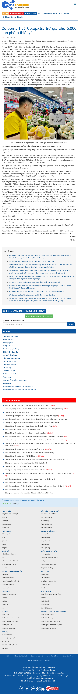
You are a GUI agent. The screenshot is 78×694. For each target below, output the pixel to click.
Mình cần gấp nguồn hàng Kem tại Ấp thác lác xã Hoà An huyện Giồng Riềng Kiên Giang (37, 409)
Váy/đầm (4, 544)
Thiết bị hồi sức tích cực (9, 628)
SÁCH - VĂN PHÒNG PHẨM (12, 571)
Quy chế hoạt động (52, 656)
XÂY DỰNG (6, 592)
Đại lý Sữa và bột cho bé (9, 554)
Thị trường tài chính (10, 336)
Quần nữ (4, 541)
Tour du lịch (5, 641)
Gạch (3, 608)
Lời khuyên (7, 383)
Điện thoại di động (46, 517)
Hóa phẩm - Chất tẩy (47, 568)
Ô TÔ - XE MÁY (46, 571)
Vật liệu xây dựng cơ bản (9, 594)
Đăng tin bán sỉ (30, 13)
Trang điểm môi (45, 544)
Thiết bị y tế (5, 614)
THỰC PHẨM (6, 511)
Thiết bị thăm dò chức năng (10, 621)
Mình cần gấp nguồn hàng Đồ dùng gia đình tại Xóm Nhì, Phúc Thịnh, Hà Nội (30, 479)
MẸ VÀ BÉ (5, 551)
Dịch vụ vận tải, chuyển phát (10, 638)
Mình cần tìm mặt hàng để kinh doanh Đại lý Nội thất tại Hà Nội (26, 489)
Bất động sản (8, 343)
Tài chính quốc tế (9, 361)
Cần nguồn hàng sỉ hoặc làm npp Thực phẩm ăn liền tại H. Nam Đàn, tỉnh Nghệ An (32, 422)
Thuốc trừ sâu (45, 604)
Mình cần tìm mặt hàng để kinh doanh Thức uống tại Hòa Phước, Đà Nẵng (29, 452)
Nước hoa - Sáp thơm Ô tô (48, 581)
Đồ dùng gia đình (46, 554)
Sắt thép (4, 601)
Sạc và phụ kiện (45, 584)
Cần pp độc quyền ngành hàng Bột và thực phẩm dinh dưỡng (29, 433)
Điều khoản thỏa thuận (20, 656)
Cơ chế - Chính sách (10, 355)
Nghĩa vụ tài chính (9, 374)
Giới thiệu (7, 656)
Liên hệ (47, 660)
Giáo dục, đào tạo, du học (9, 645)
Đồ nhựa (43, 561)
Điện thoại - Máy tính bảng (48, 514)
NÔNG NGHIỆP (46, 592)
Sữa (3, 557)
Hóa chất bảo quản (46, 608)
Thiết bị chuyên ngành (47, 614)
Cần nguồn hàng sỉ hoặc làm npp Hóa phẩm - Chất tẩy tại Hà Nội (26, 463)
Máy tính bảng (45, 520)
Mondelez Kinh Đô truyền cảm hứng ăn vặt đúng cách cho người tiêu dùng (35, 282)
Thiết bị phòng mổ (7, 625)
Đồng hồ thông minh (47, 524)
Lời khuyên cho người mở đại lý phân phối (18, 386)
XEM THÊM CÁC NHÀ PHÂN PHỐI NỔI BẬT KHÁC (39, 316)
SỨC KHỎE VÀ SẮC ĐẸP (49, 531)
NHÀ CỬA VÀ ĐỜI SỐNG (49, 551)
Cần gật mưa (44, 588)
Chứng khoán (8, 339)
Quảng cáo (5, 648)
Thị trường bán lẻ (9, 364)
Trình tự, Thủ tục (9, 371)
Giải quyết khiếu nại (67, 656)
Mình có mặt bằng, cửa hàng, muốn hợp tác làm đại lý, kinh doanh (30, 405)
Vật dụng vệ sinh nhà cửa (48, 564)
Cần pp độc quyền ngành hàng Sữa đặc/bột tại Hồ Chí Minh (28, 449)
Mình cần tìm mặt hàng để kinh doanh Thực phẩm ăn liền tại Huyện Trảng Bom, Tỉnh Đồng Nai (36, 419)
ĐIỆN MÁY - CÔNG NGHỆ (50, 511)
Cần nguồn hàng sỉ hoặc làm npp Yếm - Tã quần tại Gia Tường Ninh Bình (29, 493)
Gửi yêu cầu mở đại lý (47, 14)
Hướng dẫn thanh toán (35, 660)
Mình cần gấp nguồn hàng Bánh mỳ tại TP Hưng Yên (22, 429)
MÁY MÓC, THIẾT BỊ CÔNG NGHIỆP (53, 612)
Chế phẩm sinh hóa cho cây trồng (51, 594)
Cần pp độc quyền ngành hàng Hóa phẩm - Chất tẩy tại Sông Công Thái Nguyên (34, 416)
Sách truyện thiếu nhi (8, 584)
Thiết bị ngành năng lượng (48, 628)
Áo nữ (3, 537)
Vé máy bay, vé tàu (7, 634)
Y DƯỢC (5, 612)
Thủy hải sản (5, 527)
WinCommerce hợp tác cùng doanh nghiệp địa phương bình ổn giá (32, 295)
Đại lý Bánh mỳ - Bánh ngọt (10, 514)
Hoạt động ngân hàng (11, 349)
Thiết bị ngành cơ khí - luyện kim (50, 621)
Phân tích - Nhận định (11, 352)
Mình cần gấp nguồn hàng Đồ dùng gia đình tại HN (21, 482)
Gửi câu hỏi (64, 14)
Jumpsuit (4, 548)
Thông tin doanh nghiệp (11, 358)
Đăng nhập (8, 17)
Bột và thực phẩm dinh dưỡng (10, 561)
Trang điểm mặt (45, 537)
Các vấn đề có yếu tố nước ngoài (15, 380)
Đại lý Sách (5, 574)
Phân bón (43, 597)
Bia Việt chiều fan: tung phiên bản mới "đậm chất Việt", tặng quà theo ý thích (36, 291)
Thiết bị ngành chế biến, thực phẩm (51, 625)
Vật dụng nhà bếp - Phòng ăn (49, 557)
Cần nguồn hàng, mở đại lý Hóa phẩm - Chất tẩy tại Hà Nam (28, 470)
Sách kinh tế (5, 588)
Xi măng (4, 597)
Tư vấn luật (7, 368)
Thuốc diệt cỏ (45, 601)
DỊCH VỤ (5, 632)
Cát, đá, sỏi (5, 604)
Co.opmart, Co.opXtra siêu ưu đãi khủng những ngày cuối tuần (31, 261)
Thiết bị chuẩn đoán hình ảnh (10, 618)
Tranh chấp (7, 377)
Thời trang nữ (6, 534)
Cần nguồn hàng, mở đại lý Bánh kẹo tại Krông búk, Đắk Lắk (24, 466)
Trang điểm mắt (45, 541)
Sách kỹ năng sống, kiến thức (11, 581)
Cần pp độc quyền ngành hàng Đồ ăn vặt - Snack (21, 412)
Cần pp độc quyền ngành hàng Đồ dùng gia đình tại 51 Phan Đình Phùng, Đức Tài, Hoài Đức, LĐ (36, 459)
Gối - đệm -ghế (45, 577)
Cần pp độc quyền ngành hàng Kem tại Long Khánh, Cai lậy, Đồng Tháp (31, 426)
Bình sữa (4, 568)
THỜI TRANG (6, 531)
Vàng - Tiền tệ (8, 346)
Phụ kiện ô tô (44, 574)
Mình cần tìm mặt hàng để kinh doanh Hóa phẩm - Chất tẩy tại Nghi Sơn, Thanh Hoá (36, 440)
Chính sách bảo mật (37, 656)
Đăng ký (19, 17)
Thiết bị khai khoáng (47, 618)
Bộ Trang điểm (45, 534)
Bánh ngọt (5, 520)
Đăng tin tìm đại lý (16, 13)
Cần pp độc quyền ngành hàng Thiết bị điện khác (24, 456)
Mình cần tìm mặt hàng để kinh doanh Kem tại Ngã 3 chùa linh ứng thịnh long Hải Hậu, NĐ (38, 486)
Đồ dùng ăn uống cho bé (9, 564)
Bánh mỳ (4, 517)
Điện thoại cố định (46, 527)
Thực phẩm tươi (6, 524)
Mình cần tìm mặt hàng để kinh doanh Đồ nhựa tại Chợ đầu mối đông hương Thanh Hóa (36, 436)
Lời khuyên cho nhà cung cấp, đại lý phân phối (19, 390)
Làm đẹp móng (45, 548)
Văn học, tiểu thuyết (8, 577)
